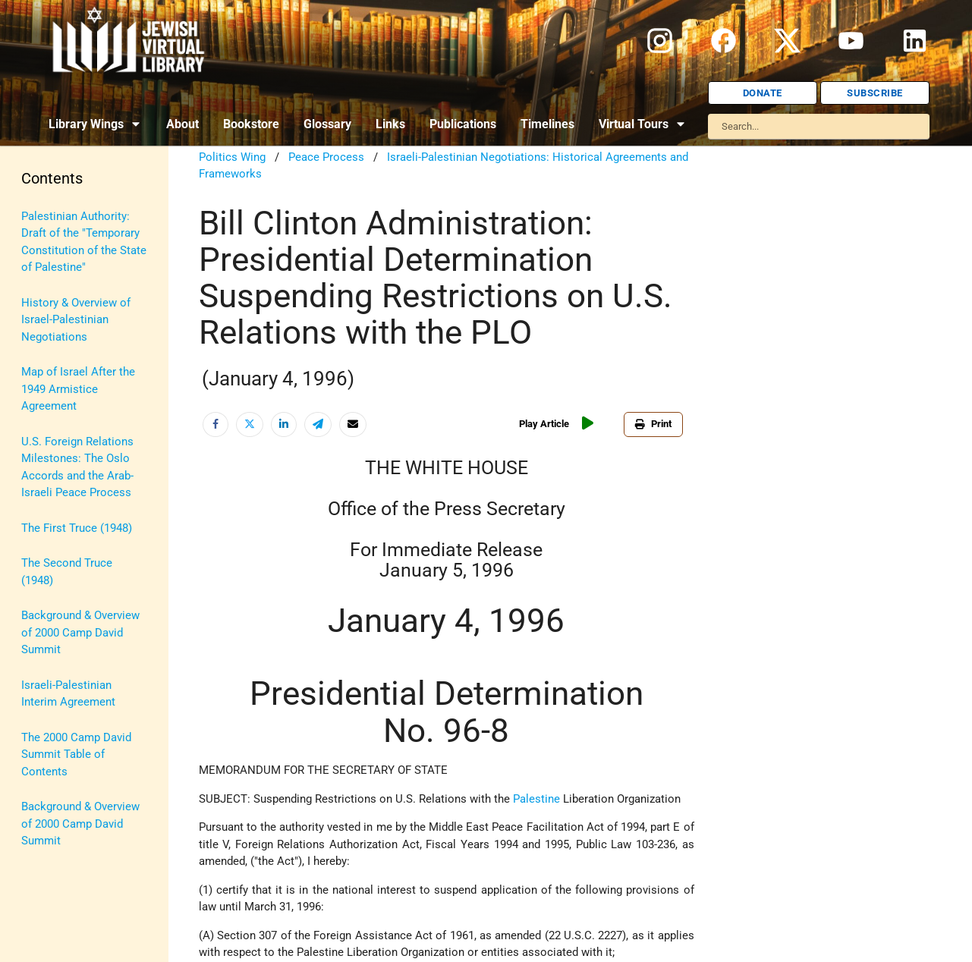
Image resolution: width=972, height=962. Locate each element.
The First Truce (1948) (76, 528)
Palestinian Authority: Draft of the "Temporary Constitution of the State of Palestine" (83, 242)
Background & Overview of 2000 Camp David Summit (80, 632)
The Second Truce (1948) (66, 571)
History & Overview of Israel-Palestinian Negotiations (76, 320)
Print (653, 423)
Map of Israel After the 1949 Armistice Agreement (78, 389)
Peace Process (326, 157)
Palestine (536, 799)
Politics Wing (232, 157)
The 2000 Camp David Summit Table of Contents (76, 754)
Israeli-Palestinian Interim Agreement (68, 693)
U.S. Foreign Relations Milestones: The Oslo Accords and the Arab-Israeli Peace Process (77, 467)
